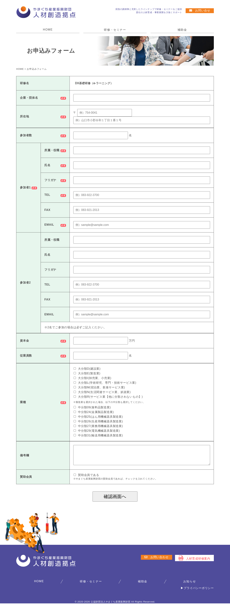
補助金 (182, 29)
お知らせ (189, 585)
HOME (48, 29)
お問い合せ (199, 10)
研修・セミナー (115, 29)
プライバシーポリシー (199, 591)
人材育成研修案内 (194, 561)
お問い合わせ (156, 560)
